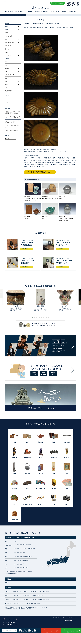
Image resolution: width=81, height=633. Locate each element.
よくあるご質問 (55, 11)
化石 (14, 504)
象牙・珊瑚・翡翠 (9, 42)
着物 (6, 81)
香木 (6, 71)
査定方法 (45, 11)
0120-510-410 (10, 624)
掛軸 (6, 62)
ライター (53, 504)
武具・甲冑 (8, 39)
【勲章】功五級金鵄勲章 (11, 130)
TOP (6, 11)
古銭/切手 (53, 488)
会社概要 (64, 11)
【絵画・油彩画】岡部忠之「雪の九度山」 (12, 126)
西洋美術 (7, 68)
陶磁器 (6, 32)
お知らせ (7, 102)
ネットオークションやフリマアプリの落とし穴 (12, 121)
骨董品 (14, 442)
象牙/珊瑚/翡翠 (27, 457)
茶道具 (27, 442)
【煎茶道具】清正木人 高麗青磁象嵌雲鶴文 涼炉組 (12, 112)
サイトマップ (72, 617)
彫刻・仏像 (8, 49)
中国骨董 (40, 473)
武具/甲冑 (14, 457)
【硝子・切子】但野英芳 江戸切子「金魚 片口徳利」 (12, 117)
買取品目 (22, 11)
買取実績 (30, 11)
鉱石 (6, 87)
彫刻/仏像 (66, 457)
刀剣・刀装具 (8, 36)
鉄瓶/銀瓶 (27, 473)
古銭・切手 (8, 78)
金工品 (6, 52)
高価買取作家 (13, 11)
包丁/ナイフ (40, 504)
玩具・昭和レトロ (9, 74)
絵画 (6, 65)
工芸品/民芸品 (8, 91)
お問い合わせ (72, 11)
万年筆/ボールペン (27, 504)
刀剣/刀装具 (67, 442)
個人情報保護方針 (56, 617)
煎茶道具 (7, 84)
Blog (6, 99)
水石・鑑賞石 (8, 45)
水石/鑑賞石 (54, 457)
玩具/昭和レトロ (40, 488)
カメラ (67, 504)
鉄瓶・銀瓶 (8, 55)
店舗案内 (37, 11)
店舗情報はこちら (26, 248)
